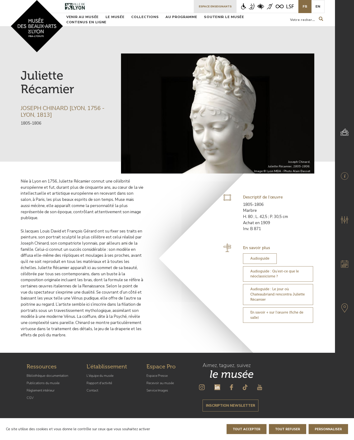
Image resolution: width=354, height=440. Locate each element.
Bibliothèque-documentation (47, 375)
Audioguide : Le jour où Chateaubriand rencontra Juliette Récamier (277, 294)
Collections (145, 17)
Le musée (115, 17)
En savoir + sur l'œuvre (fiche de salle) (276, 315)
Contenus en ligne (86, 22)
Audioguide (259, 258)
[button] (344, 220)
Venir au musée (82, 17)
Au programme (181, 17)
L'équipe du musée (100, 375)
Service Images (157, 390)
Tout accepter (246, 429)
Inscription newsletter (230, 405)
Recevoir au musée (160, 383)
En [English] (317, 6)
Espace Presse (157, 375)
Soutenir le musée (224, 17)
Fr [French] (305, 6)
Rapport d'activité (99, 383)
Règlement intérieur (41, 390)
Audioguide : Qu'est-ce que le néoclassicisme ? (274, 274)
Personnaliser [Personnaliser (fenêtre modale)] (328, 429)
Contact (92, 390)
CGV (30, 398)
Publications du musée (43, 383)
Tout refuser (287, 429)
